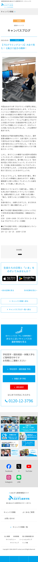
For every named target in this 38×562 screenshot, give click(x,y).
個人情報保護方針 (28, 536)
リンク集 (25, 543)
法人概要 (7, 536)
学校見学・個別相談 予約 (14, 559)
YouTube (29, 471)
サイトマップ (14, 543)
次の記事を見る (30, 290)
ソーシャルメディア (25, 539)
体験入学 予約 (23, 559)
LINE (18, 482)
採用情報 (16, 536)
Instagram (8, 482)
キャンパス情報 (7, 11)
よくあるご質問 (28, 512)
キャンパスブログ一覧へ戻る (20, 309)
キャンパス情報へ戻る (20, 301)
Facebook (8, 471)
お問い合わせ (10, 518)
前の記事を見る (8, 290)
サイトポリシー (11, 539)
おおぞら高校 (7, 6)
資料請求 (33, 559)
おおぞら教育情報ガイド (19, 493)
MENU (9, 556)
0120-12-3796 (21, 401)
